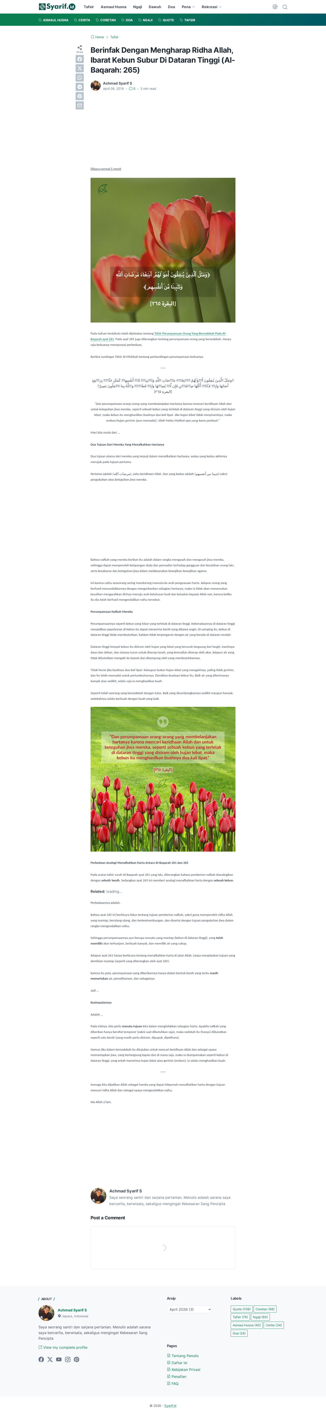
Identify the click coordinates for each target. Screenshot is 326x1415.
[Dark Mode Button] (275, 6)
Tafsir (89, 7)
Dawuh (155, 7)
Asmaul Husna (113, 7)
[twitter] (80, 68)
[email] (80, 105)
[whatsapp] (80, 78)
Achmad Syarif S (72, 1310)
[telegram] (80, 87)
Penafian (176, 1376)
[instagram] (67, 1360)
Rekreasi (209, 7)
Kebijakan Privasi (183, 1369)
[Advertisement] (163, 128)
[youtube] (59, 1360)
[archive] (189, 1309)
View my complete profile (62, 1347)
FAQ (172, 1383)
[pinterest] (80, 96)
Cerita (274, 1325)
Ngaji (137, 7)
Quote (242, 1309)
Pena (186, 7)
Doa (171, 7)
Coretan (265, 1309)
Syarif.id (170, 1406)
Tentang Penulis (183, 1355)
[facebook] (80, 59)
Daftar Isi (177, 1362)
